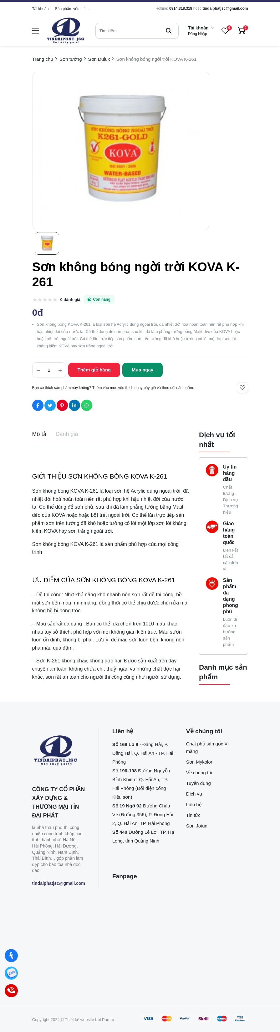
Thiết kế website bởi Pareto (89, 1019)
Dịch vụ (194, 793)
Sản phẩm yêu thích (72, 9)
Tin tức (193, 815)
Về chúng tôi (199, 772)
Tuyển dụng (198, 783)
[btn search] (168, 30)
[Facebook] (11, 955)
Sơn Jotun (196, 825)
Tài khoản (40, 9)
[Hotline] (11, 990)
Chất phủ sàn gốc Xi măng (207, 747)
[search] (137, 31)
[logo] (65, 31)
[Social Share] (37, 405)
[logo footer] (58, 751)
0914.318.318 (180, 8)
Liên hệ (193, 804)
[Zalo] (11, 973)
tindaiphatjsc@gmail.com (225, 8)
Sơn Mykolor (199, 762)
